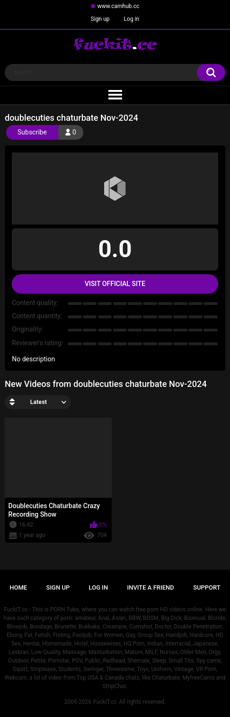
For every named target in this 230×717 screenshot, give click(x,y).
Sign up (100, 19)
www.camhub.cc (118, 6)
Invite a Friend (150, 587)
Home (18, 587)
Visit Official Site (115, 283)
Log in (132, 19)
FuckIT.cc (105, 702)
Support (207, 587)
